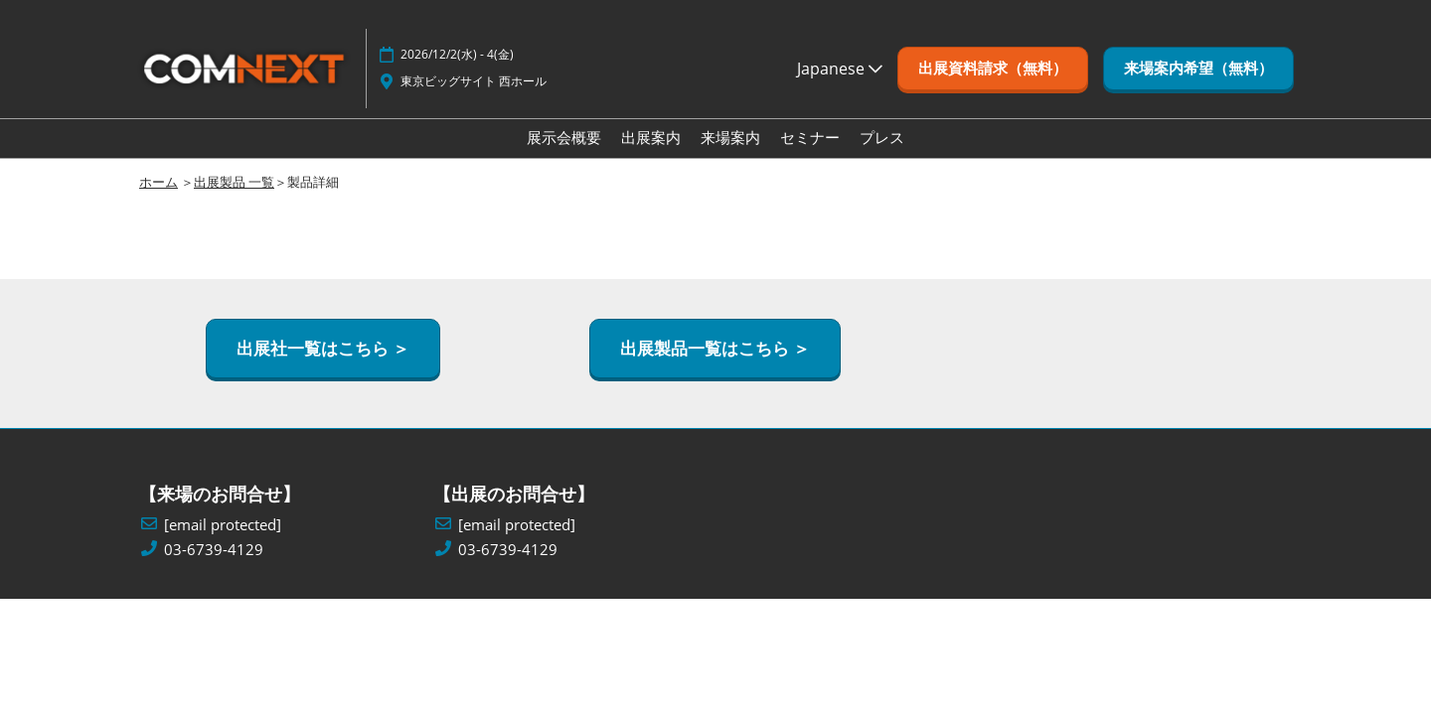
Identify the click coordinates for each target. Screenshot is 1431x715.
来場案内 (730, 137)
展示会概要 (564, 137)
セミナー (810, 137)
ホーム (158, 182)
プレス (882, 137)
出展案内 (651, 137)
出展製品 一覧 (234, 182)
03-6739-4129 (213, 549)
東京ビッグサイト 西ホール (473, 80)
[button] (992, 68)
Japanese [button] (839, 68)
